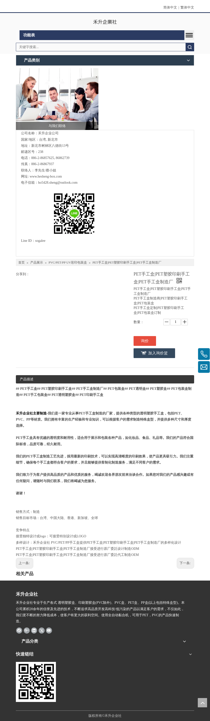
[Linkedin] (34, 630)
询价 (145, 341)
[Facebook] (19, 630)
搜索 (190, 47)
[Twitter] (42, 630)
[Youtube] (49, 630)
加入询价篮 (158, 353)
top (202, 702)
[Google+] (27, 630)
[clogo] (105, 21)
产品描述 (26, 379)
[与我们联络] (57, 99)
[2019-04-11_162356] (36, 682)
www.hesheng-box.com (46, 176)
